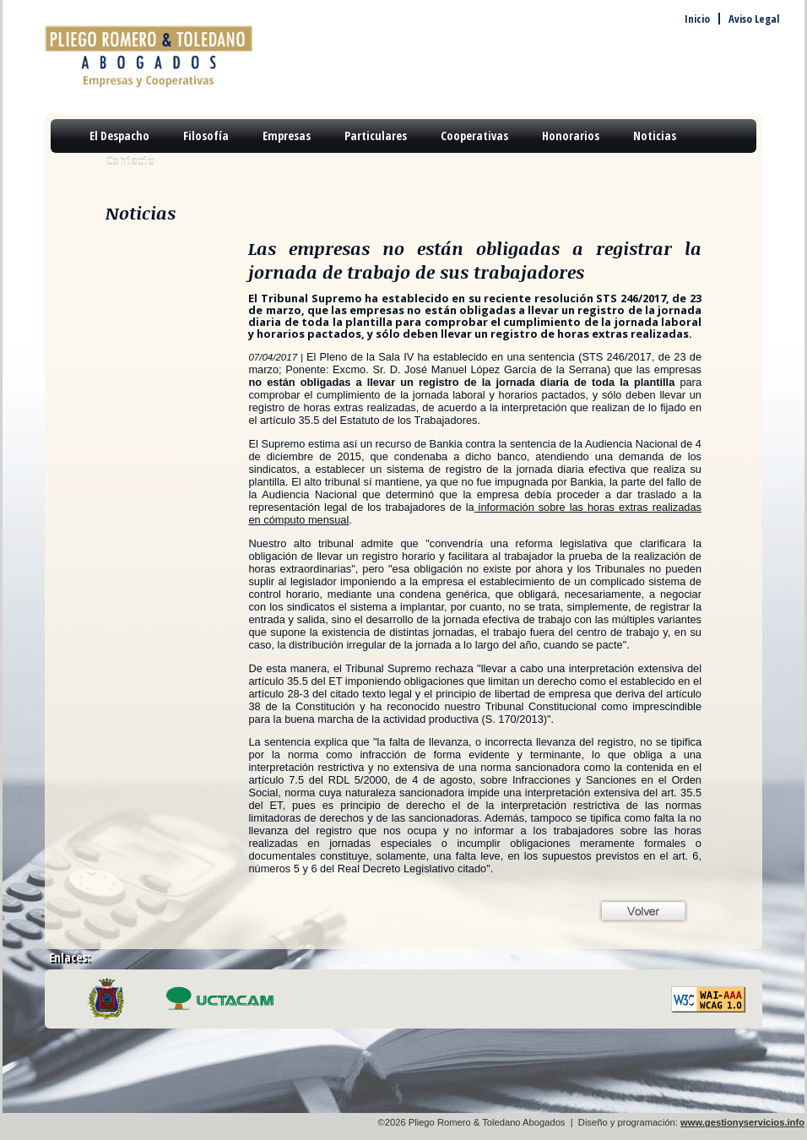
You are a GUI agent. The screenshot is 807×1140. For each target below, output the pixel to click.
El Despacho (119, 136)
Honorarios (570, 136)
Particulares (375, 136)
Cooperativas (474, 136)
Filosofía (206, 136)
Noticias (654, 136)
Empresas (287, 136)
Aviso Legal (753, 18)
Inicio (697, 18)
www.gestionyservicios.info (742, 1122)
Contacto (130, 160)
